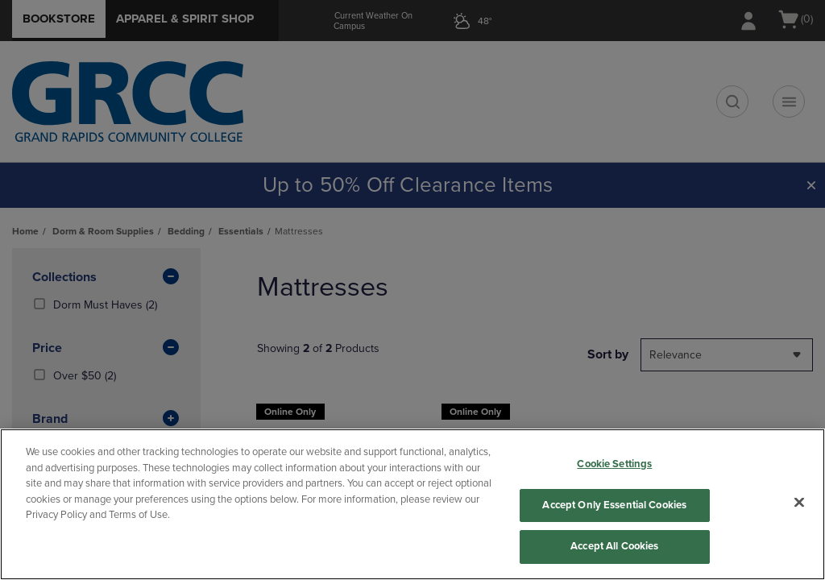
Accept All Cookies (614, 546)
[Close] (799, 502)
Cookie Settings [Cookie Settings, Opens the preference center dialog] (614, 464)
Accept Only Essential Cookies (614, 505)
